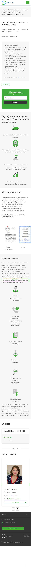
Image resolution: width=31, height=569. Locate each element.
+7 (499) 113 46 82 (9, 519)
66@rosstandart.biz (14, 499)
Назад (6, 84)
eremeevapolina (12, 496)
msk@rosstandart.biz (9, 522)
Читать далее (7, 437)
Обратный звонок (13, 528)
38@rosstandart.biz (21, 77)
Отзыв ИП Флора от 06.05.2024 (14, 431)
